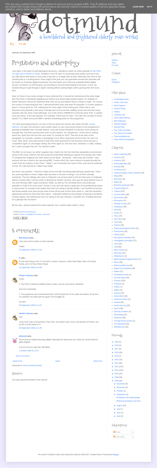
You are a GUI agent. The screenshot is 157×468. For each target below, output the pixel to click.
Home (57, 361)
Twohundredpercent (122, 136)
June (119, 413)
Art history (118, 170)
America (117, 157)
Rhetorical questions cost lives (128, 401)
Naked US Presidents (122, 268)
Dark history (119, 197)
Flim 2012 (118, 219)
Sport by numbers (121, 311)
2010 (117, 374)
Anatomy (117, 160)
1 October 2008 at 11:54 (28, 351)
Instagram (116, 82)
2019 (117, 345)
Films (116, 216)
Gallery (114, 60)
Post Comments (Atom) (32, 365)
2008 (117, 381)
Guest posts (119, 231)
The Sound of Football (123, 133)
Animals (117, 167)
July (118, 409)
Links (116, 244)
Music (116, 262)
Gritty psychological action (124, 228)
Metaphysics (119, 256)
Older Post (97, 361)
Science (117, 293)
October (120, 391)
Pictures (117, 281)
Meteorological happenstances (126, 259)
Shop (114, 63)
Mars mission (119, 250)
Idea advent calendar (122, 237)
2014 (117, 360)
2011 (117, 370)
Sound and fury (120, 305)
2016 (117, 352)
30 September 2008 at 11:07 (30, 305)
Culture (21, 214)
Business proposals (122, 185)
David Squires (119, 105)
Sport (116, 308)
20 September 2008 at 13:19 (30, 250)
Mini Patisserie (120, 121)
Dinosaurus (118, 200)
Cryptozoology (120, 188)
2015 (117, 356)
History (117, 234)
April (119, 416)
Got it (149, 7)
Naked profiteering (121, 265)
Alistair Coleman (26, 275)
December (121, 384)
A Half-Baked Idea (121, 99)
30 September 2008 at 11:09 (30, 328)
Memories (118, 253)
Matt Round (24, 238)
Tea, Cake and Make (122, 130)
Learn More (138, 7)
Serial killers (119, 296)
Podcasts (117, 284)
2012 (117, 366)
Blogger (116, 454)
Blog (12, 44)
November (121, 387)
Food (116, 222)
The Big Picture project (123, 321)
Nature (116, 271)
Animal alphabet (120, 164)
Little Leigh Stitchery (122, 118)
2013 (117, 363)
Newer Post (17, 361)
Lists (116, 247)
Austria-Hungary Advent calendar (127, 173)
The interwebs (119, 324)
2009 (117, 377)
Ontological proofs (121, 275)
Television (46, 214)
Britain (116, 182)
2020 (117, 342)
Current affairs (119, 194)
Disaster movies (120, 204)
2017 (117, 349)
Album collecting (120, 154)
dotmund (23, 336)
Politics (117, 287)
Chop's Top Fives (121, 102)
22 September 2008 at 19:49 (30, 267)
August (120, 405)
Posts (116, 432)
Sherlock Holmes (121, 299)
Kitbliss (117, 112)
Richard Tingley (120, 124)
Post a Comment (22, 356)
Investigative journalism (33, 214)
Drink (116, 210)
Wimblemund (119, 327)
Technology (118, 315)
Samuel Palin (119, 127)
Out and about (119, 278)
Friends (117, 225)
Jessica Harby (119, 109)
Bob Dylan (118, 179)
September (121, 394)
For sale (22, 44)
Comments (118, 437)
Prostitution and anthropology (128, 397)
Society (117, 302)
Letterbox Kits (119, 115)
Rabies (117, 290)
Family (116, 213)
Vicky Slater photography (124, 139)
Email (114, 80)
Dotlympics (118, 207)
